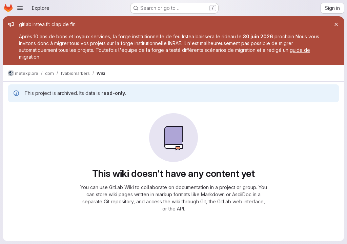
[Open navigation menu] (20, 8)
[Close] (336, 24)
